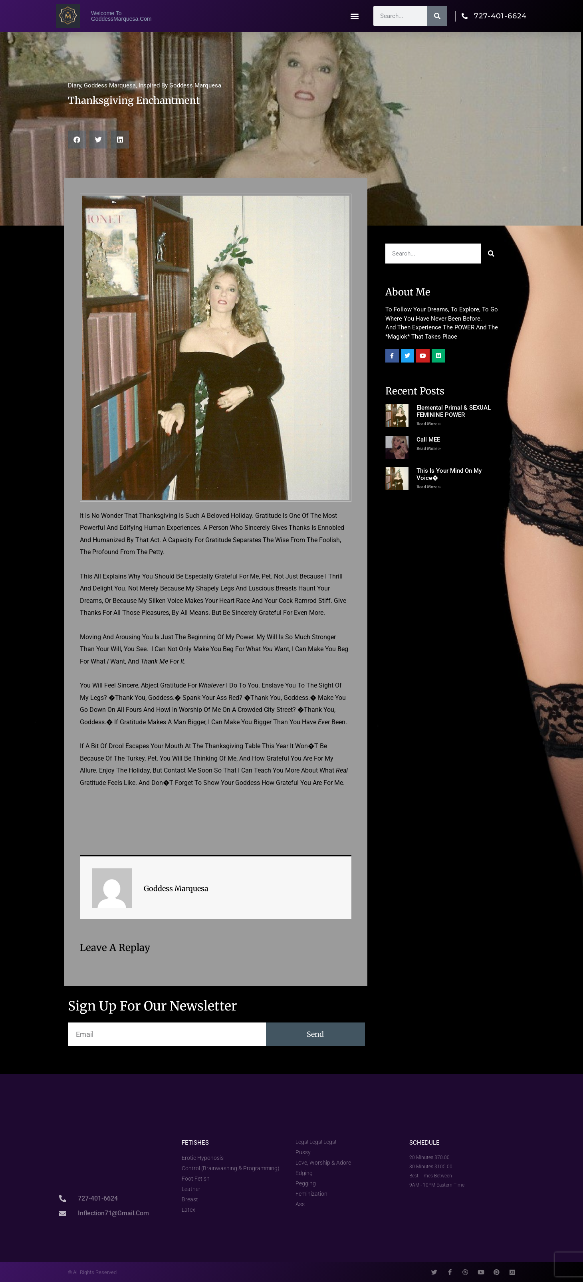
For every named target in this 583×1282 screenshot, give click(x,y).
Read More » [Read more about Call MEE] (428, 448)
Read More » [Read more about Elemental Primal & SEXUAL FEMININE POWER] (428, 423)
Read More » (428, 486)
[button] (354, 16)
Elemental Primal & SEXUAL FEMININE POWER (453, 411)
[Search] (437, 16)
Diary (74, 85)
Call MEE (428, 439)
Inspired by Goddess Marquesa (180, 85)
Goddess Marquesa (110, 85)
